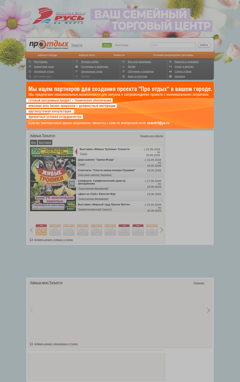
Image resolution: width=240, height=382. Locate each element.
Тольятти (76, 45)
